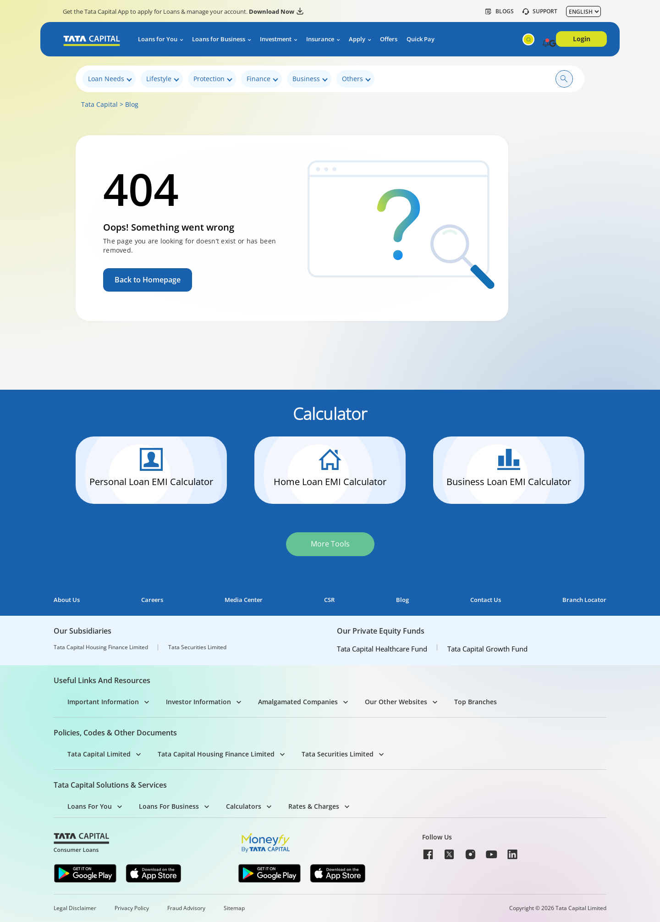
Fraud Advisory (186, 908)
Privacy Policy (132, 908)
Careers (152, 600)
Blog (131, 104)
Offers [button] (388, 39)
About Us (67, 600)
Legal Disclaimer (75, 908)
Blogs (499, 11)
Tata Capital (99, 104)
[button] (545, 44)
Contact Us (485, 600)
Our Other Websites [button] (396, 701)
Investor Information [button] (198, 701)
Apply (357, 39)
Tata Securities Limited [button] (338, 754)
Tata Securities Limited (197, 647)
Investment (276, 39)
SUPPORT (539, 11)
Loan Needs (110, 79)
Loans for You (157, 39)
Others (356, 79)
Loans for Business (218, 39)
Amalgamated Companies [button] (298, 701)
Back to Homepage (148, 280)
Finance (262, 79)
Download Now (276, 11)
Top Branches (475, 701)
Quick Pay (420, 39)
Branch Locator (584, 600)
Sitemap (234, 908)
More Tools (330, 544)
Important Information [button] (103, 701)
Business (310, 79)
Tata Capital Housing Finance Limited (101, 647)
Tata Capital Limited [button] (99, 754)
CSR (329, 600)
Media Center (244, 600)
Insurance (320, 39)
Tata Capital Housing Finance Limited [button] (216, 754)
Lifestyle (162, 79)
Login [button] (581, 38)
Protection (212, 79)
